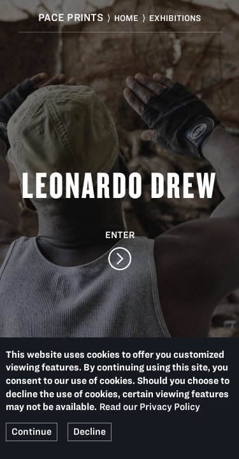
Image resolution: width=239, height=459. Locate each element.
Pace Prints (71, 17)
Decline (89, 432)
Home (126, 18)
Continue (31, 432)
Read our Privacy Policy (149, 407)
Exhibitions (175, 18)
